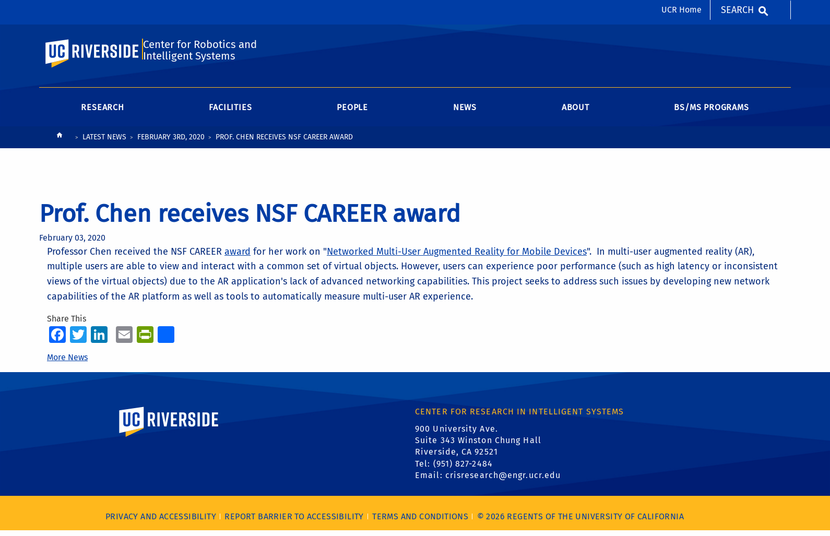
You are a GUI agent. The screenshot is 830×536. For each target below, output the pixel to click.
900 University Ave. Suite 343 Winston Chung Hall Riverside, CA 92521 (478, 445)
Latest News (104, 142)
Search (737, 10)
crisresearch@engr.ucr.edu (503, 481)
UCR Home (681, 10)
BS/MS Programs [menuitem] (711, 113)
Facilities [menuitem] (230, 113)
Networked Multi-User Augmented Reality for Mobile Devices (457, 257)
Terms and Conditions (420, 522)
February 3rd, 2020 (171, 142)
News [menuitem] (465, 113)
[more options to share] (166, 339)
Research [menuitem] (102, 113)
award (237, 257)
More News (67, 363)
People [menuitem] (352, 113)
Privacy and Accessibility (160, 522)
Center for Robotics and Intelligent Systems (200, 54)
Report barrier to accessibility (293, 522)
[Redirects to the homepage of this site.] (59, 143)
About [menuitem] (575, 113)
